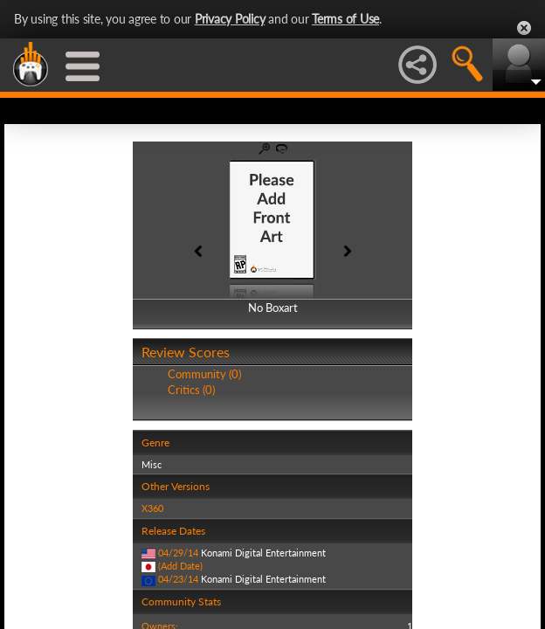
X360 (152, 508)
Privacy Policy (230, 18)
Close (524, 28)
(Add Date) (180, 565)
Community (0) (204, 374)
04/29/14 (178, 552)
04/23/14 (178, 578)
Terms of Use (345, 18)
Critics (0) (191, 390)
